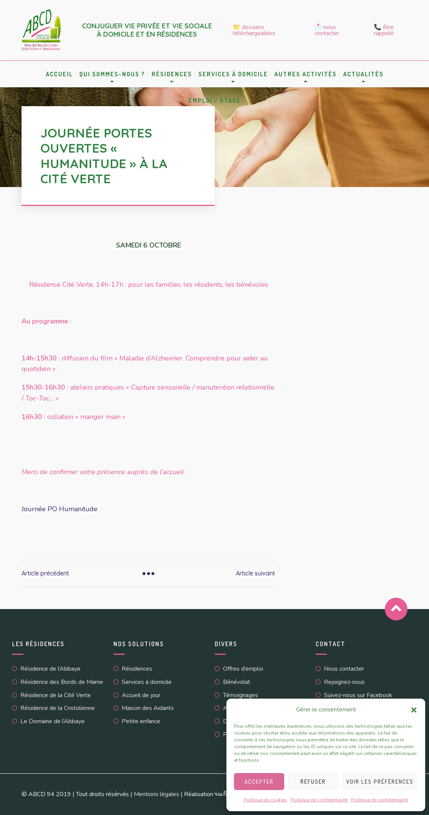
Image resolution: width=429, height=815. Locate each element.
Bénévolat (236, 682)
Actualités (363, 74)
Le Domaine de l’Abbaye (52, 721)
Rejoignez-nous (344, 682)
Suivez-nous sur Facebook (358, 695)
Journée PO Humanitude (60, 508)
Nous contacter (344, 669)
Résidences (172, 74)
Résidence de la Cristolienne (57, 708)
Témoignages (240, 695)
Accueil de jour (141, 695)
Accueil (59, 74)
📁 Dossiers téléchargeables (254, 30)
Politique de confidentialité (319, 800)
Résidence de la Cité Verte (55, 695)
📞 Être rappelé (384, 30)
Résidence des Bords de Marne (61, 682)
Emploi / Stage (215, 100)
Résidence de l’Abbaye (50, 669)
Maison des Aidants (148, 708)
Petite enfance (141, 721)
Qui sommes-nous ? (112, 74)
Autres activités (305, 74)
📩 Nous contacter (326, 30)
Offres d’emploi (243, 669)
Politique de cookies (265, 800)
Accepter (259, 781)
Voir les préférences (380, 781)
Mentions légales (156, 794)
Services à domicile (233, 74)
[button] (414, 710)
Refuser (313, 781)
